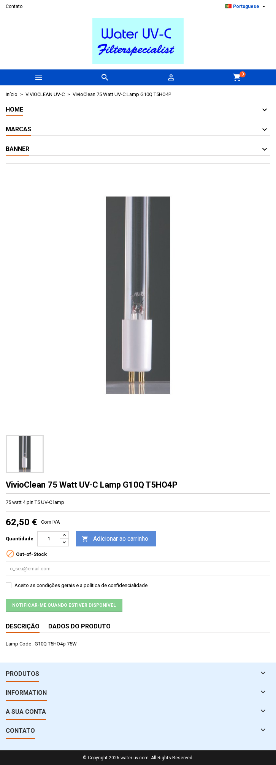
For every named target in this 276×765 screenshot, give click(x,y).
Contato (14, 6)
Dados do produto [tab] (79, 626)
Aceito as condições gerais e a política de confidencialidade (81, 585)
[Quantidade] (48, 538)
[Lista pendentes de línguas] (246, 6)
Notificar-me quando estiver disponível (64, 605)
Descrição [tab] (23, 626)
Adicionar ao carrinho (115, 539)
